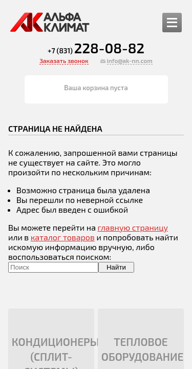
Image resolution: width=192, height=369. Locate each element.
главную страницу (133, 227)
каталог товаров (63, 237)
